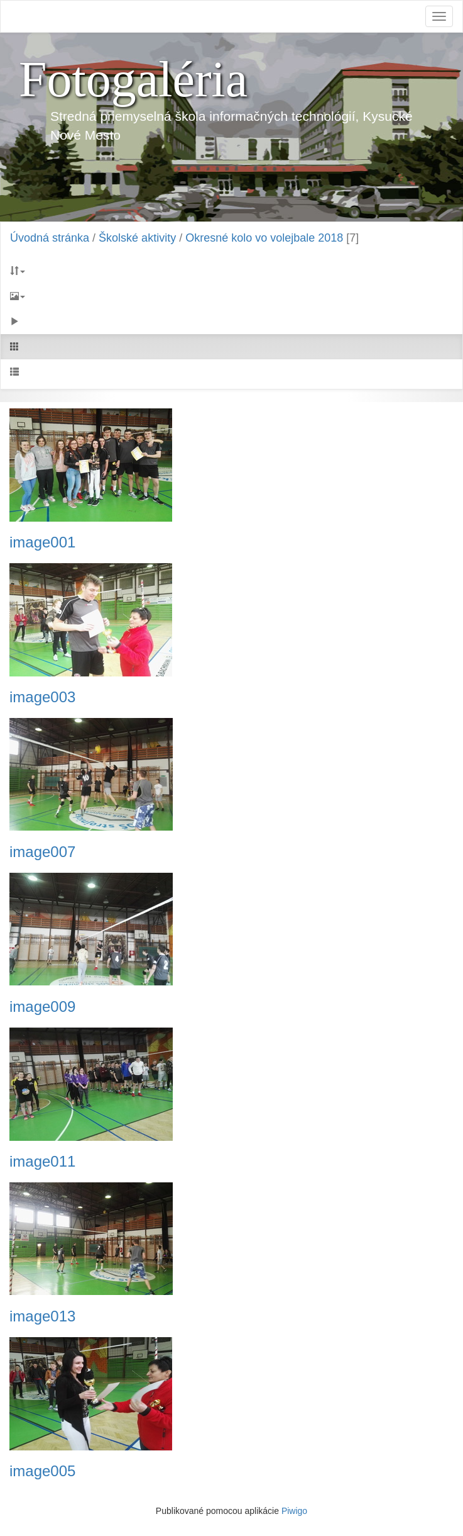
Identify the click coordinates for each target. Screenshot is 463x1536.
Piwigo (294, 1511)
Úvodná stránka (49, 238)
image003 (42, 697)
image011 (42, 1161)
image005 (42, 1471)
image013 (42, 1316)
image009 (42, 1007)
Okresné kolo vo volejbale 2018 (264, 238)
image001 (42, 542)
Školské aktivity (137, 238)
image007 (42, 852)
